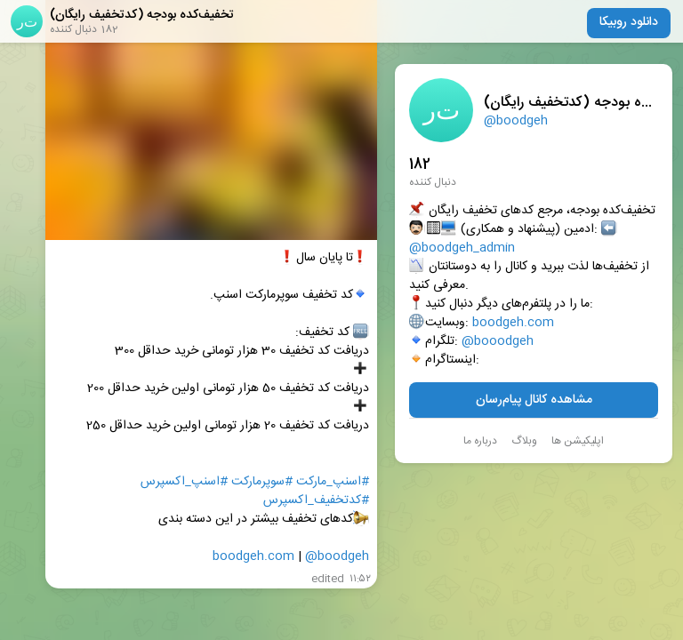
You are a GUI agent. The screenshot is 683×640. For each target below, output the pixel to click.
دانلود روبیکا (628, 22)
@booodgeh (498, 341)
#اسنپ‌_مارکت (332, 482)
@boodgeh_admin (462, 248)
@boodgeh (516, 121)
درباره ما (480, 441)
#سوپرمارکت (262, 482)
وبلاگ (524, 441)
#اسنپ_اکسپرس (184, 482)
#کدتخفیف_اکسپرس (316, 501)
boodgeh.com (513, 323)
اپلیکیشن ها (577, 441)
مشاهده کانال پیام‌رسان (534, 400)
